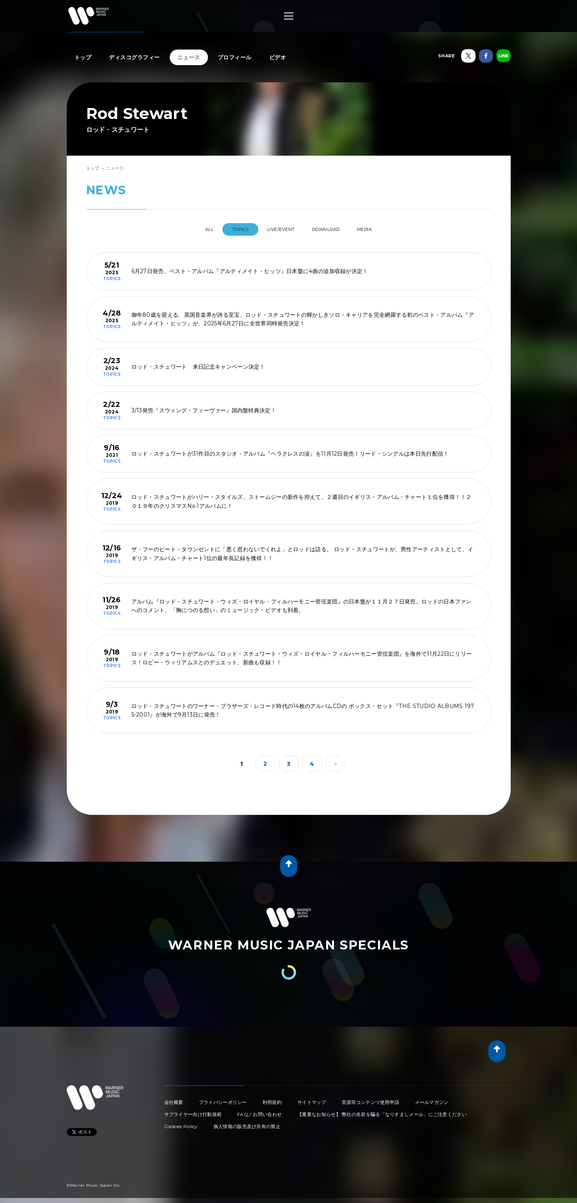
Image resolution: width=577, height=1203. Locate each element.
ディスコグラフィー (134, 57)
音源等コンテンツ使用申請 (370, 1099)
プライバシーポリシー (223, 1099)
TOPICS (232, 229)
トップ (83, 57)
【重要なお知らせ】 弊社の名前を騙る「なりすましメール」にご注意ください (382, 1111)
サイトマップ (311, 1099)
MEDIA (379, 229)
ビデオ (277, 57)
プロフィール (235, 57)
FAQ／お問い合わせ (259, 1111)
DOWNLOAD (332, 229)
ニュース (189, 57)
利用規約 (272, 1099)
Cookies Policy (181, 1123)
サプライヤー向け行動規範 (193, 1111)
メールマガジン (431, 1099)
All (194, 229)
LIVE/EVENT (279, 229)
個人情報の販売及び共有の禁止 (247, 1123)
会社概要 (173, 1099)
